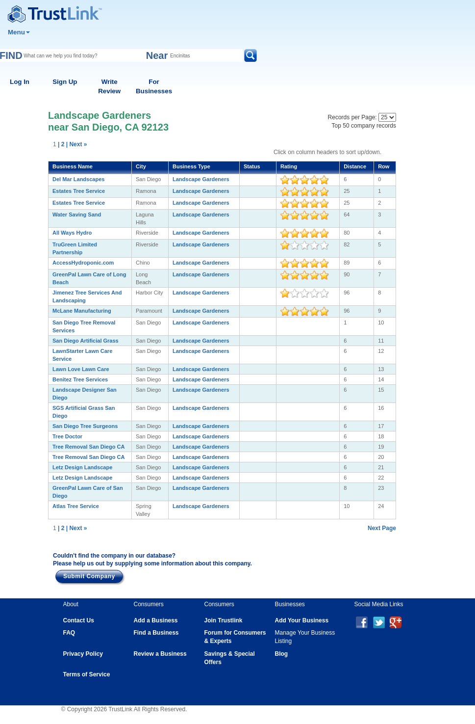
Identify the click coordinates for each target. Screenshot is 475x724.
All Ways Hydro (72, 233)
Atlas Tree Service (75, 506)
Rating (288, 166)
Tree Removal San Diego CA (88, 447)
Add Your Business (302, 620)
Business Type (191, 166)
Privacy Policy (83, 653)
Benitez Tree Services (80, 379)
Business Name (72, 166)
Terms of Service (86, 674)
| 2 (61, 144)
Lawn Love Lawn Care (80, 369)
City (141, 166)
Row (383, 166)
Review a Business (160, 653)
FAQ (69, 632)
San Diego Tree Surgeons (85, 426)
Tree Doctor (67, 436)
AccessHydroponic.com (83, 263)
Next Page (382, 528)
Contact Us (78, 620)
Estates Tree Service (78, 191)
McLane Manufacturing (81, 311)
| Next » (76, 144)
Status (252, 166)
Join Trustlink (223, 620)
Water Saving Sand (76, 214)
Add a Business (156, 620)
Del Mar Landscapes (78, 179)
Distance (355, 166)
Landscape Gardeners (201, 179)
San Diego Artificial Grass (85, 341)
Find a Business (156, 632)
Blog (281, 653)
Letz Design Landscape (82, 467)
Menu (19, 32)
